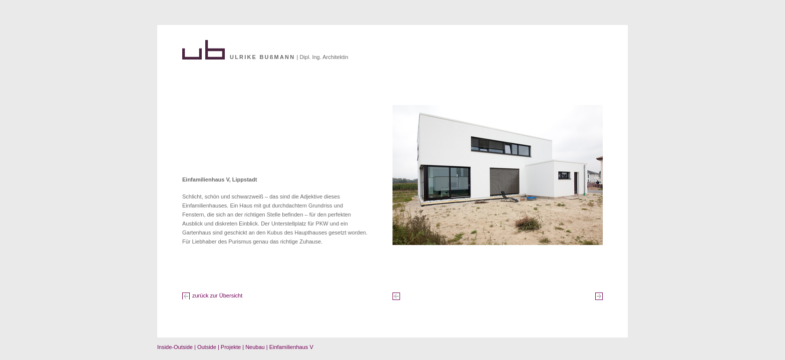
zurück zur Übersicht (217, 295)
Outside (206, 347)
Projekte (231, 347)
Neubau (255, 347)
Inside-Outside (175, 347)
